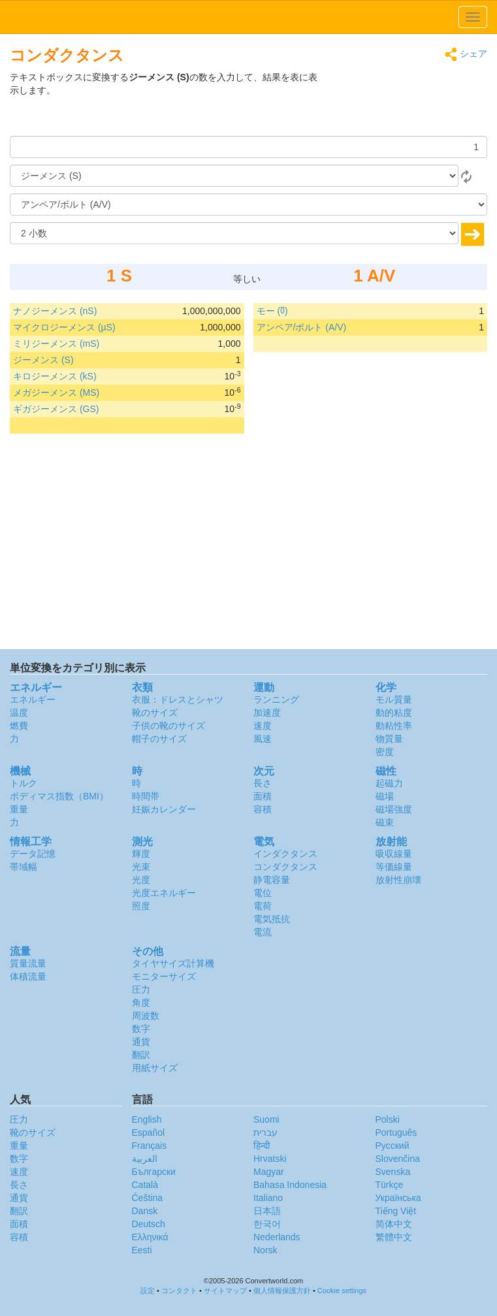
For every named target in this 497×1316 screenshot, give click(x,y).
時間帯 (145, 796)
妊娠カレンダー (164, 809)
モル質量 (394, 699)
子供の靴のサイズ (168, 725)
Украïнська (398, 1198)
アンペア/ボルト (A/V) (302, 327)
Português (396, 1132)
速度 (262, 725)
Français (149, 1145)
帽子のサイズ (159, 738)
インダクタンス (285, 853)
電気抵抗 (271, 919)
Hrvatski (270, 1158)
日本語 (267, 1211)
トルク (23, 783)
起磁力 (389, 783)
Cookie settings (341, 1290)
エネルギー (33, 699)
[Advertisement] (405, 103)
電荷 (262, 906)
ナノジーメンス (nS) (55, 311)
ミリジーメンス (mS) (56, 343)
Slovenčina (398, 1158)
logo (248, 17)
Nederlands (276, 1237)
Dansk (145, 1211)
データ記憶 (33, 853)
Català (145, 1185)
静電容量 (271, 880)
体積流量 (28, 976)
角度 (141, 1002)
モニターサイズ (164, 976)
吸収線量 (394, 853)
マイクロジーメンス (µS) (64, 327)
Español (148, 1132)
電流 (262, 932)
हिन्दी (261, 1145)
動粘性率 (394, 725)
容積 (262, 809)
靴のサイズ (155, 712)
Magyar (268, 1171)
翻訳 (141, 1055)
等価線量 (394, 866)
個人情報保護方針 (282, 1290)
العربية (144, 1158)
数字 (141, 1028)
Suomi (266, 1119)
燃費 (19, 725)
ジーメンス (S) (43, 360)
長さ (262, 783)
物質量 (389, 738)
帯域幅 (23, 866)
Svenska (393, 1171)
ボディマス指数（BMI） (59, 796)
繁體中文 (394, 1237)
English (147, 1119)
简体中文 (394, 1224)
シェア (466, 54)
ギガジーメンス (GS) (56, 409)
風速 (262, 738)
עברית (265, 1132)
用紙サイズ (155, 1068)
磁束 (385, 822)
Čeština (147, 1198)
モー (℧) (272, 311)
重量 (19, 809)
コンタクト (179, 1290)
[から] (234, 176)
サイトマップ (225, 1290)
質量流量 (28, 963)
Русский (392, 1145)
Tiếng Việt (396, 1211)
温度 (19, 712)
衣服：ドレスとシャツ (177, 699)
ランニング (276, 699)
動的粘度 (394, 712)
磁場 (385, 796)
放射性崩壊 (398, 880)
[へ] (248, 204)
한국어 (267, 1224)
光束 (141, 866)
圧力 (141, 989)
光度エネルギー (164, 893)
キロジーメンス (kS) (55, 376)
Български (154, 1171)
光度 (141, 880)
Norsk (265, 1250)
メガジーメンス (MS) (56, 392)
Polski (388, 1119)
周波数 (145, 1015)
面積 (262, 796)
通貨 (141, 1041)
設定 (147, 1290)
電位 (262, 893)
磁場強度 (394, 809)
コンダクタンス (285, 866)
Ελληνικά (150, 1237)
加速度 (267, 712)
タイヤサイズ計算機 (173, 963)
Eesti (142, 1250)
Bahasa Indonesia (290, 1185)
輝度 (141, 853)
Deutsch (148, 1224)
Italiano (268, 1198)
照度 (141, 906)
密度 (385, 751)
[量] (248, 147)
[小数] (234, 233)
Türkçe (390, 1185)
